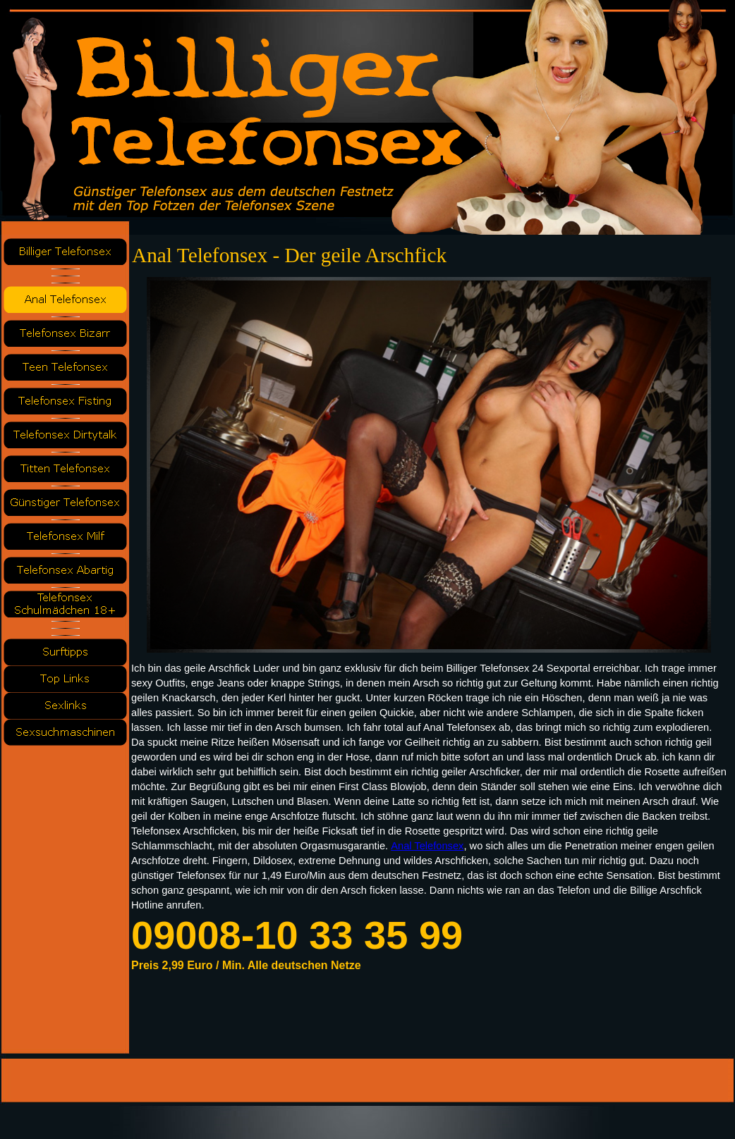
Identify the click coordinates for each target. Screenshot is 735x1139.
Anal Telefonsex (427, 845)
